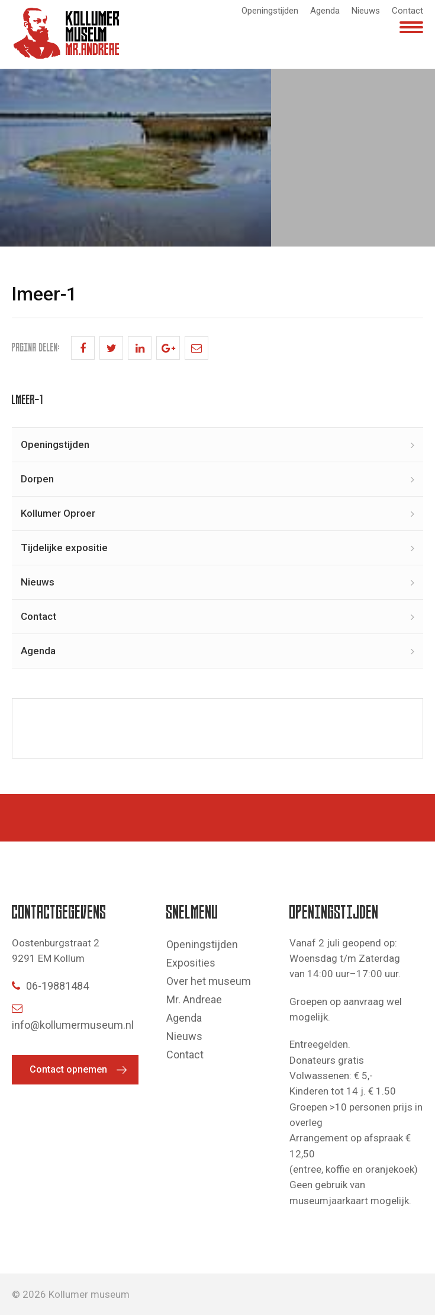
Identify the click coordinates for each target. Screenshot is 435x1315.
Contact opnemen (68, 1069)
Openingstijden (269, 10)
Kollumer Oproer (58, 513)
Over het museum (208, 981)
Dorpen (37, 479)
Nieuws (366, 10)
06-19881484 (50, 986)
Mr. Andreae (194, 999)
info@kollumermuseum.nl (73, 1017)
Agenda (325, 10)
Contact (407, 10)
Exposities (190, 962)
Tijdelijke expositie (64, 547)
